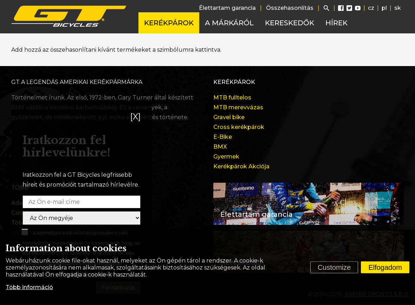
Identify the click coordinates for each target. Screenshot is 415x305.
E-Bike (222, 137)
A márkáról (229, 23)
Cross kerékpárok (238, 127)
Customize (334, 267)
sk (397, 8)
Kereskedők (289, 23)
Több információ (29, 287)
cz (371, 8)
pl (384, 8)
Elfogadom (385, 267)
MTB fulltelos (232, 97)
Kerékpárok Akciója (241, 166)
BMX (220, 146)
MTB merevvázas (238, 107)
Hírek (336, 23)
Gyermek (226, 156)
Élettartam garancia (227, 8)
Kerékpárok (169, 23)
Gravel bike (229, 117)
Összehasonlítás (289, 8)
